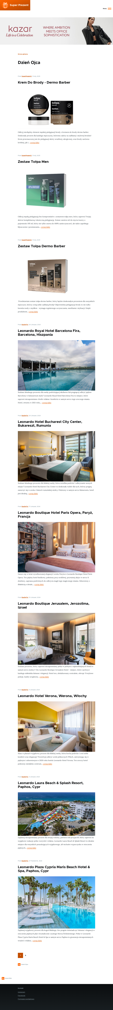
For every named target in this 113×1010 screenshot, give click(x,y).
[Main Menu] (106, 8)
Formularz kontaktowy (26, 999)
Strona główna (23, 54)
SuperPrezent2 (27, 76)
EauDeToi (25, 324)
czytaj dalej (34, 142)
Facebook (21, 995)
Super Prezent (19, 5)
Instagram (21, 992)
